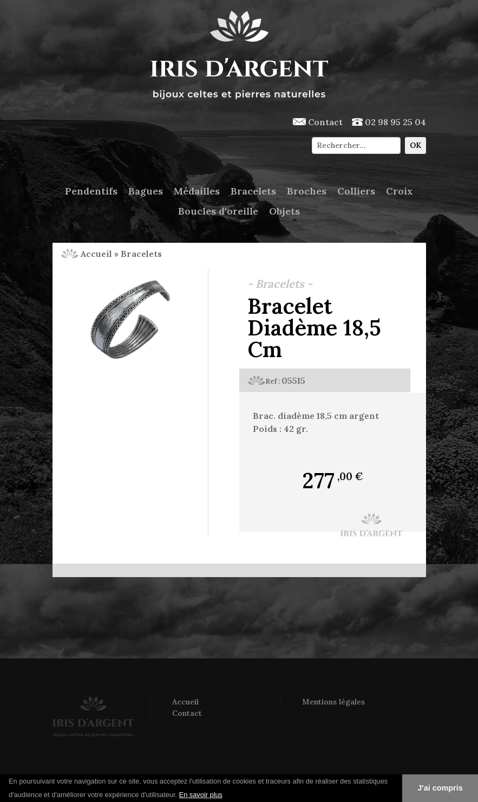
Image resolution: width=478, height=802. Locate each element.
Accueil (86, 253)
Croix (399, 191)
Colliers (356, 191)
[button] (226, 795)
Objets (284, 211)
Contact (318, 122)
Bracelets (253, 191)
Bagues (145, 191)
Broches (306, 191)
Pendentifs (91, 191)
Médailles (197, 191)
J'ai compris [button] (439, 788)
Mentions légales (333, 702)
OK (415, 145)
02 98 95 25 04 (389, 122)
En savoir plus (200, 795)
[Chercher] (356, 145)
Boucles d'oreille (218, 211)
